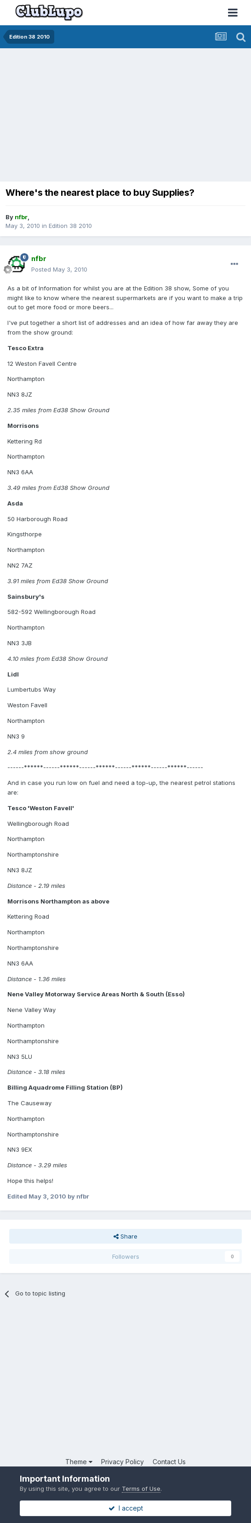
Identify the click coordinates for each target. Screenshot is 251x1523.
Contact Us (169, 1462)
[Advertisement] (112, 117)
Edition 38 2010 (70, 225)
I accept (125, 1508)
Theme (78, 1462)
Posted (59, 269)
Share (125, 1236)
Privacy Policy (122, 1462)
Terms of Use (141, 1488)
